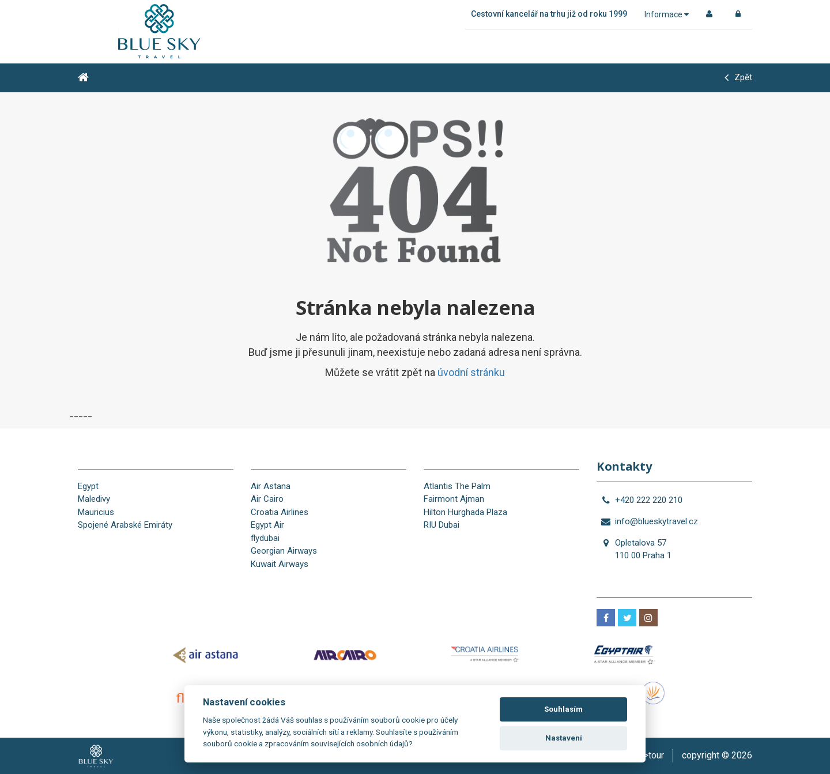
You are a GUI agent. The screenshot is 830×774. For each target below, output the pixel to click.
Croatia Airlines (279, 512)
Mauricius (96, 512)
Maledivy (94, 499)
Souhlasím (563, 709)
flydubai (265, 538)
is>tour (650, 755)
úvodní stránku (471, 372)
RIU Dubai (441, 525)
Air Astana (270, 486)
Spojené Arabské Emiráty (125, 525)
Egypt (88, 486)
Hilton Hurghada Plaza (465, 512)
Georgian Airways (284, 551)
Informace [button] (666, 14)
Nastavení (563, 738)
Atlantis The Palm (457, 486)
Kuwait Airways (279, 564)
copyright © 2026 (717, 755)
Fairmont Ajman (454, 499)
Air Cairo (267, 499)
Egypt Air (267, 525)
